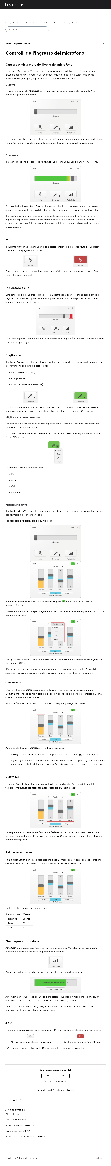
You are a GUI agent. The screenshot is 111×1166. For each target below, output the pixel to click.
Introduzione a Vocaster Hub (20, 1125)
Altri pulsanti (12, 1114)
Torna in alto (13, 1100)
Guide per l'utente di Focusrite (16, 23)
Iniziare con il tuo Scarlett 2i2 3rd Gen (25, 1136)
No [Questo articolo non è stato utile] (63, 1076)
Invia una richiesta (64, 1090)
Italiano (101, 1158)
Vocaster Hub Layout (16, 1119)
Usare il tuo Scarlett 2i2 (17, 1131)
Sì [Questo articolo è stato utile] (48, 1076)
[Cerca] (27, 29)
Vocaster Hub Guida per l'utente (66, 23)
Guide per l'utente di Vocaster (41, 23)
